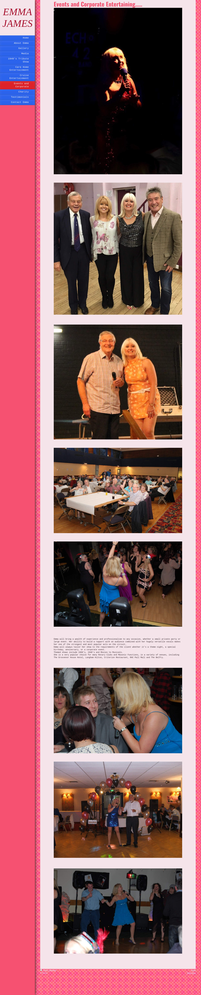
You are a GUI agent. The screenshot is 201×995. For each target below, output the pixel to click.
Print (44, 970)
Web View (191, 973)
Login (193, 970)
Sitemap (52, 970)
